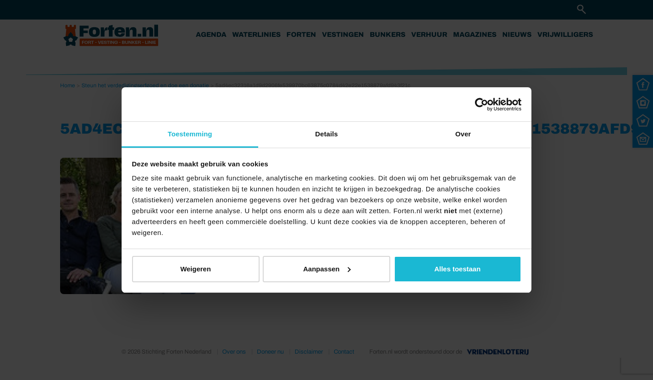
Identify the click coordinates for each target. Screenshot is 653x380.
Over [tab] (463, 134)
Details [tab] (326, 134)
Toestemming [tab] (190, 134)
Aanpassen (327, 269)
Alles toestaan (457, 269)
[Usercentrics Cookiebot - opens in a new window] (481, 104)
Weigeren (195, 269)
